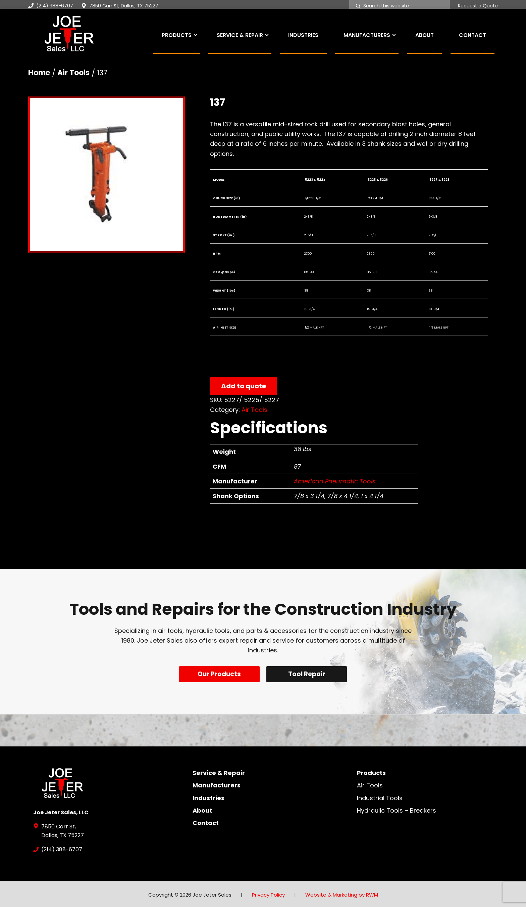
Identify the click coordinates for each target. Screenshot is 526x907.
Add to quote (243, 386)
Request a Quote (478, 6)
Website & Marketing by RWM (341, 893)
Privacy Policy (268, 893)
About (202, 808)
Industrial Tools (380, 796)
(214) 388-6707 (50, 5)
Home (39, 73)
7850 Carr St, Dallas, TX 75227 (123, 5)
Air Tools (73, 73)
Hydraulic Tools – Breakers (396, 808)
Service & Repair (219, 771)
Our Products (219, 674)
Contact (206, 821)
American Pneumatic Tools (334, 481)
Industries (208, 796)
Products (371, 771)
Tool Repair (308, 674)
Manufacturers (217, 783)
